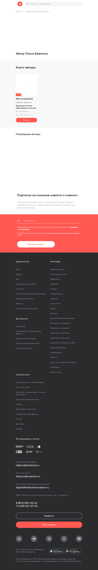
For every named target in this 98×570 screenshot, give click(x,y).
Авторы (19, 274)
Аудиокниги (55, 279)
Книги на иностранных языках (63, 362)
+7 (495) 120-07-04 (27, 506)
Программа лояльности (26, 409)
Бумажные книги (57, 269)
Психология (55, 303)
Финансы (54, 313)
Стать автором (49, 525)
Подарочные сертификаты (27, 414)
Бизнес (53, 308)
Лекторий (54, 284)
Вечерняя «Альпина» (24, 299)
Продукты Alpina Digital (26, 338)
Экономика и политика (59, 333)
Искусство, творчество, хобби (62, 343)
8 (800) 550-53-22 (26, 502)
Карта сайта (55, 372)
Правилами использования (69, 233)
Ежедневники (55, 352)
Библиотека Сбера (58, 348)
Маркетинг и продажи (59, 328)
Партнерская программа (26, 308)
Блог (18, 279)
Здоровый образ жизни (60, 338)
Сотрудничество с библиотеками (30, 382)
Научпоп (53, 299)
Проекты (19, 303)
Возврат (19, 429)
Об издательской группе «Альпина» (31, 294)
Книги (18, 269)
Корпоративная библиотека (27, 343)
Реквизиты (20, 289)
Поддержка (49, 516)
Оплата (19, 419)
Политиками (53, 233)
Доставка (20, 424)
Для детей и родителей (60, 323)
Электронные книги (58, 274)
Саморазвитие (56, 294)
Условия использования (26, 284)
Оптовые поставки (23, 348)
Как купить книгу (23, 387)
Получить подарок (36, 244)
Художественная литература (62, 318)
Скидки (53, 289)
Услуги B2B (20, 326)
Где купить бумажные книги (27, 399)
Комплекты (54, 367)
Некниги (53, 357)
